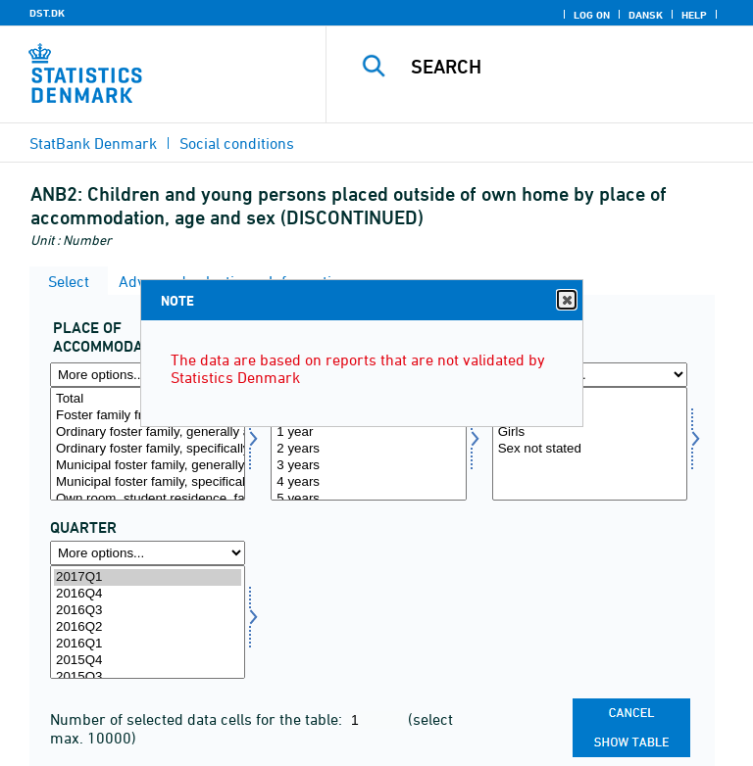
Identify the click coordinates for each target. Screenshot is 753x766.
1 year (368, 432)
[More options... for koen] (589, 374)
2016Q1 (147, 644)
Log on (592, 15)
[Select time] (147, 622)
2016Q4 (147, 594)
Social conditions (236, 143)
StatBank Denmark (93, 143)
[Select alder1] (368, 444)
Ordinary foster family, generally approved (147, 432)
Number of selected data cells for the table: (198, 719)
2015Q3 (147, 677)
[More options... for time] (147, 553)
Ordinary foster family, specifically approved (147, 449)
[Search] (571, 66)
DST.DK (47, 13)
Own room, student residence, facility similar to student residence (147, 499)
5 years (368, 499)
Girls (589, 432)
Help (694, 15)
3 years (368, 465)
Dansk (645, 15)
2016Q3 (147, 610)
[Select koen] (589, 444)
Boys (589, 415)
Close (566, 300)
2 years (368, 449)
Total (589, 399)
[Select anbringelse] (147, 444)
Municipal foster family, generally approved (147, 465)
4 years (368, 482)
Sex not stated (589, 449)
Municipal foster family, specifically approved (147, 482)
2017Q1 (147, 577)
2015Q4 (147, 660)
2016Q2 (147, 627)
